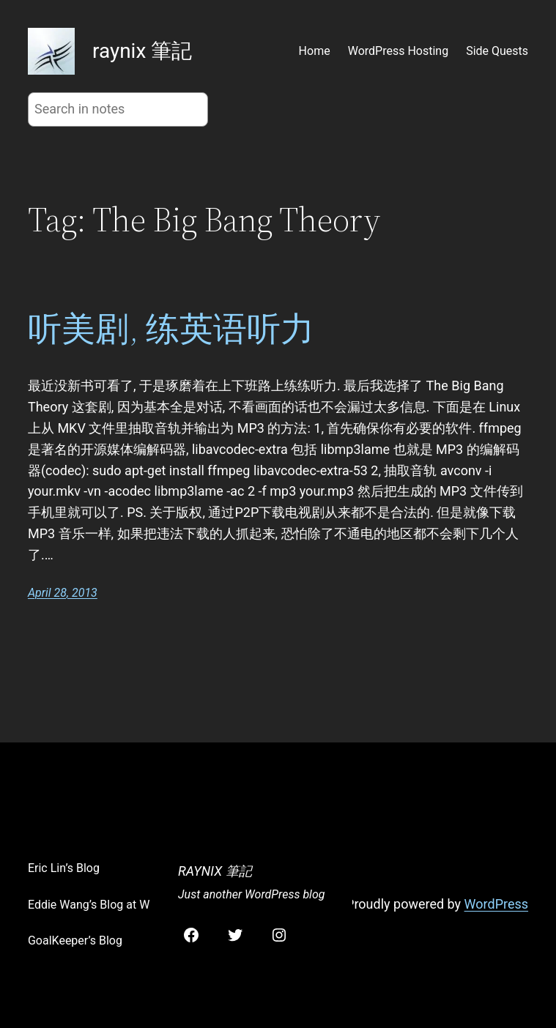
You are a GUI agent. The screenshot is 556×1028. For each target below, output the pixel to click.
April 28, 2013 (62, 593)
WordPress (496, 904)
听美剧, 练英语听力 (171, 329)
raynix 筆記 (142, 51)
